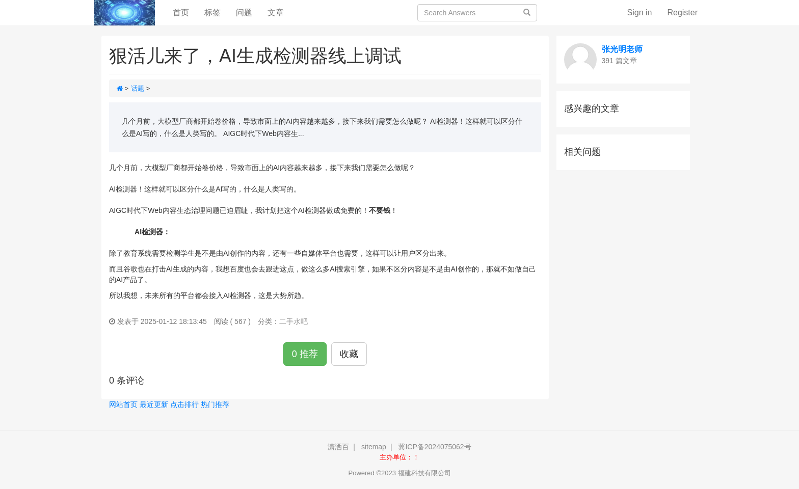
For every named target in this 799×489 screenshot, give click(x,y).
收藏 (349, 354)
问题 (244, 12)
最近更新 (154, 404)
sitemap (373, 447)
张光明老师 (622, 49)
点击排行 (184, 404)
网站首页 (123, 404)
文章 (276, 12)
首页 (185, 12)
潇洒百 (338, 447)
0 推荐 (305, 354)
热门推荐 (215, 404)
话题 (137, 88)
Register (682, 12)
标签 (212, 12)
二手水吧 (293, 321)
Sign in (639, 12)
